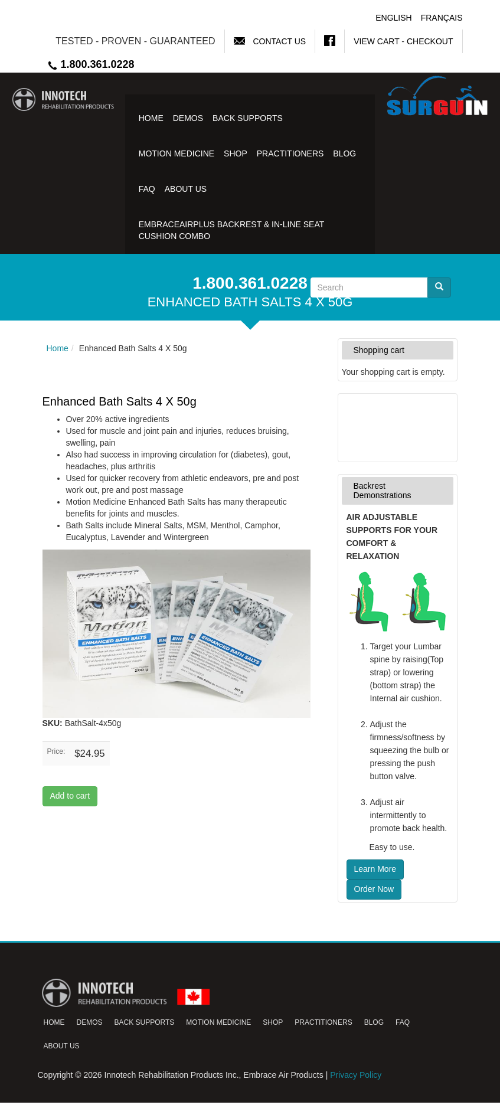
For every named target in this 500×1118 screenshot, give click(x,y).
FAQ (147, 189)
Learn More (375, 869)
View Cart (376, 41)
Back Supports (248, 118)
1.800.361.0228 (91, 64)
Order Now (374, 889)
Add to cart (70, 795)
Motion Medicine (176, 153)
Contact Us (279, 41)
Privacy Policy (355, 1075)
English (393, 17)
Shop (235, 153)
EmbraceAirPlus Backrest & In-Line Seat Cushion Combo (231, 230)
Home (151, 118)
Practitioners (290, 153)
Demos (188, 118)
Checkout (430, 41)
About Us (186, 189)
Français (442, 17)
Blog (344, 153)
